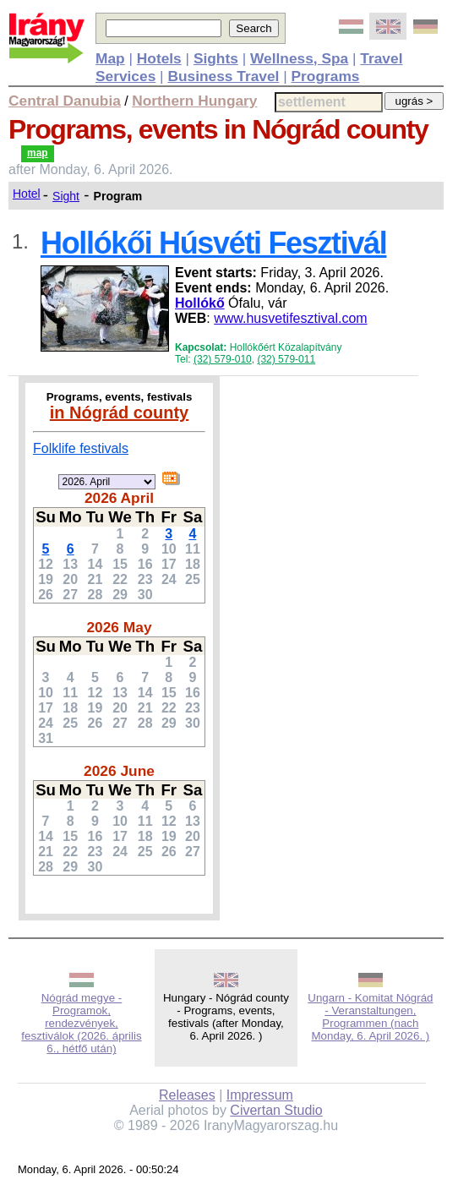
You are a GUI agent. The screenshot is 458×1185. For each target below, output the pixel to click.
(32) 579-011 (286, 359)
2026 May (118, 627)
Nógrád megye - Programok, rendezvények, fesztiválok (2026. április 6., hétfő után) (81, 1023)
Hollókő (200, 303)
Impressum (259, 1095)
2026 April (119, 497)
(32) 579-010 (223, 359)
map (37, 153)
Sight (65, 196)
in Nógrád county (119, 412)
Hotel (27, 193)
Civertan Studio (276, 1110)
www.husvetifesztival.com (290, 318)
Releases (187, 1095)
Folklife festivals (80, 448)
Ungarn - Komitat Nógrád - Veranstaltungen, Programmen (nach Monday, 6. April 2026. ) (370, 1016)
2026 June (119, 770)
